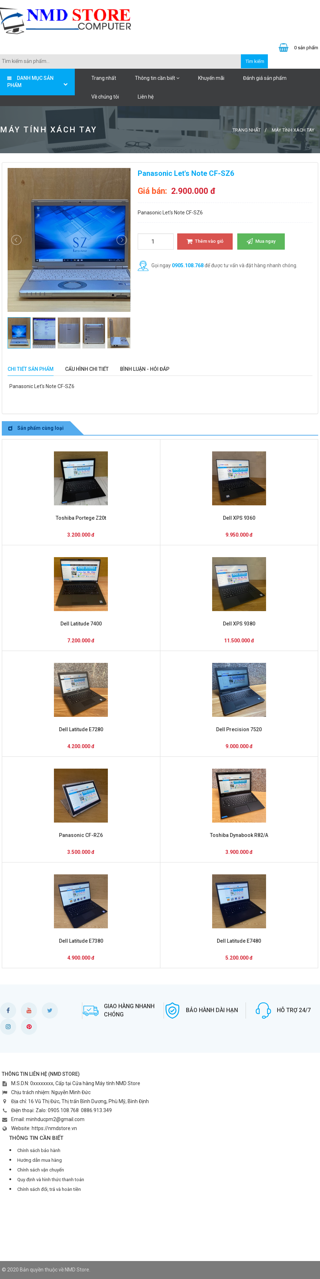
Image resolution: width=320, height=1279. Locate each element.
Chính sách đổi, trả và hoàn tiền (49, 1189)
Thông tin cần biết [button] (157, 78)
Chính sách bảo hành (38, 1150)
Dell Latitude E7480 (239, 941)
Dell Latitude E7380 (81, 941)
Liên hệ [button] (146, 97)
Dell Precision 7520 (239, 729)
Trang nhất (103, 78)
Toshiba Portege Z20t (81, 518)
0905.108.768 (188, 265)
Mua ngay (261, 241)
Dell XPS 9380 (239, 624)
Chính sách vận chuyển (40, 1170)
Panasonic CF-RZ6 (81, 835)
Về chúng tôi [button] (105, 97)
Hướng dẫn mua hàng (39, 1160)
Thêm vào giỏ (205, 241)
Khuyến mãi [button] (211, 78)
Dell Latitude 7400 (81, 624)
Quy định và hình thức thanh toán (50, 1179)
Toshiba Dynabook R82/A (239, 835)
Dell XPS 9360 (239, 518)
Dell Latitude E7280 (81, 729)
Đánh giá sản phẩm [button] (265, 78)
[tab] (31, 369)
